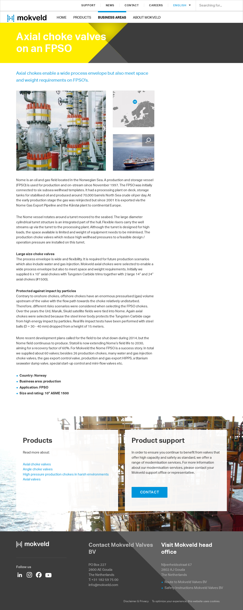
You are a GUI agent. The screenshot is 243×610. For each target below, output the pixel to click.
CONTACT (149, 492)
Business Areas (112, 17)
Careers (156, 5)
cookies (214, 601)
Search (236, 6)
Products (82, 17)
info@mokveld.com (103, 585)
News (110, 5)
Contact (132, 5)
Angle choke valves (38, 469)
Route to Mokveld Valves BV (186, 582)
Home (62, 17)
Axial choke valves (37, 464)
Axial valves (32, 479)
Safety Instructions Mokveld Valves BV (194, 588)
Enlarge (148, 140)
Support (88, 5)
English (180, 5)
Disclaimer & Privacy (136, 601)
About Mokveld (147, 17)
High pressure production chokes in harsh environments (66, 474)
